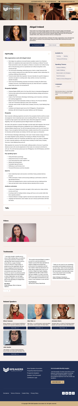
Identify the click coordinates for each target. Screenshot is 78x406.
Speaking (66, 56)
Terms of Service (15, 393)
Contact (70, 9)
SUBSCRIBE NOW (57, 382)
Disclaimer (6, 393)
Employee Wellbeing (61, 67)
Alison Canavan (8, 321)
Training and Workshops (62, 59)
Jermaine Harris (56, 321)
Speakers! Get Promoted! (34, 375)
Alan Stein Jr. (31, 321)
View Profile (14, 327)
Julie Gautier (7, 347)
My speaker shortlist (37, 1)
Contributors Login (32, 377)
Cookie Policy (25, 393)
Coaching (59, 56)
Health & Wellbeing (61, 70)
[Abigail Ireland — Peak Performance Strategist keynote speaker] (15, 33)
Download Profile (37, 45)
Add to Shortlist (52, 45)
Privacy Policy (34, 393)
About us (60, 9)
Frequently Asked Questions (35, 370)
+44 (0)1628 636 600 (51, 1)
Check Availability (67, 45)
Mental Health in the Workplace (63, 73)
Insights (51, 9)
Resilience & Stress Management (64, 78)
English (58, 86)
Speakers (42, 9)
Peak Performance (61, 76)
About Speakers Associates (34, 368)
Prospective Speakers (33, 373)
